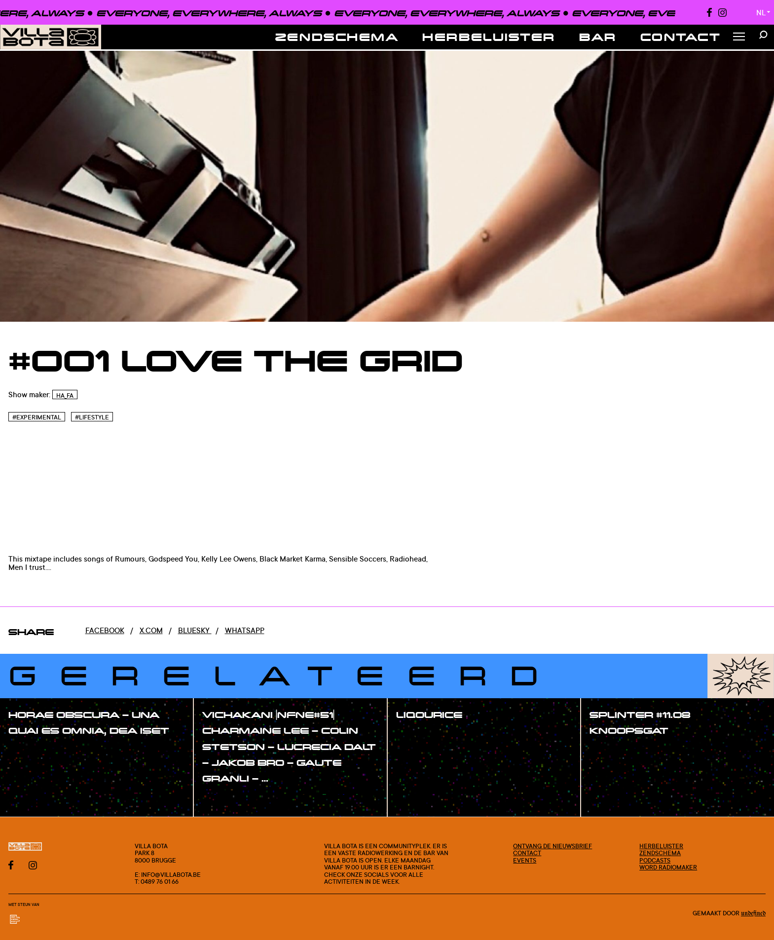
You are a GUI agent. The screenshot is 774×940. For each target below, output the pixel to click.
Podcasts (654, 860)
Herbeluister (488, 36)
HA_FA (65, 395)
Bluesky (195, 630)
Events (524, 860)
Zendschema (337, 36)
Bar (598, 36)
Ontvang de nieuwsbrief (552, 845)
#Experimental (36, 417)
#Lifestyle (92, 417)
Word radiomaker (668, 867)
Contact (680, 36)
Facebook (104, 630)
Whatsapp (244, 630)
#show (31, 752)
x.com (151, 630)
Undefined (753, 913)
